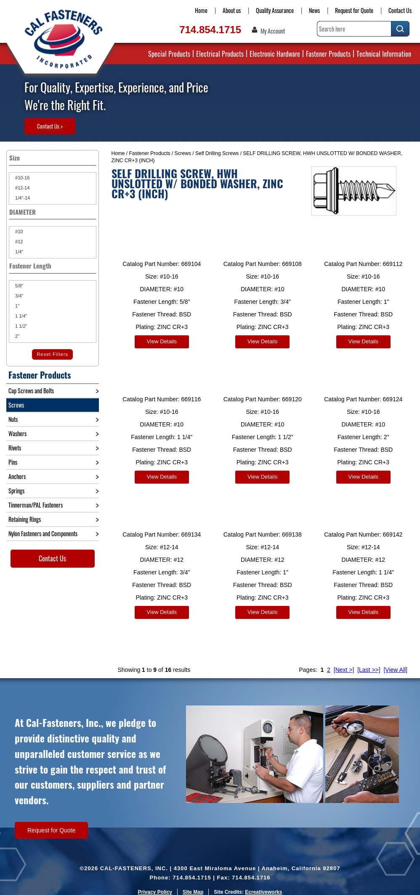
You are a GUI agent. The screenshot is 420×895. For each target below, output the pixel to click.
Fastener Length (52, 265)
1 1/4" (20, 316)
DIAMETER (52, 211)
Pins (12, 462)
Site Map (193, 884)
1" (16, 305)
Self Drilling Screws (217, 153)
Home (201, 10)
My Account (273, 31)
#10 (18, 231)
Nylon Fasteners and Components (42, 533)
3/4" (18, 295)
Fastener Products (328, 54)
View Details (162, 341)
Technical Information (383, 54)
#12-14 (21, 187)
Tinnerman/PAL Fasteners (35, 504)
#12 (18, 241)
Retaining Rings (24, 519)
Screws (183, 153)
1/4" (18, 251)
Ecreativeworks (263, 884)
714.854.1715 (210, 29)
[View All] (395, 662)
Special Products (169, 54)
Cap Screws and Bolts (31, 390)
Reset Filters (52, 354)
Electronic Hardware (275, 54)
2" (16, 336)
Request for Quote (354, 10)
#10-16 (21, 177)
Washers (17, 433)
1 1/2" (20, 326)
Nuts (13, 419)
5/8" (18, 285)
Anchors (17, 476)
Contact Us (400, 10)
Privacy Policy (155, 884)
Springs (16, 490)
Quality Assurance (275, 10)
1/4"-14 (22, 197)
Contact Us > (50, 126)
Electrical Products (220, 54)
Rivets (14, 447)
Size (52, 157)
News (314, 10)
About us (232, 10)
